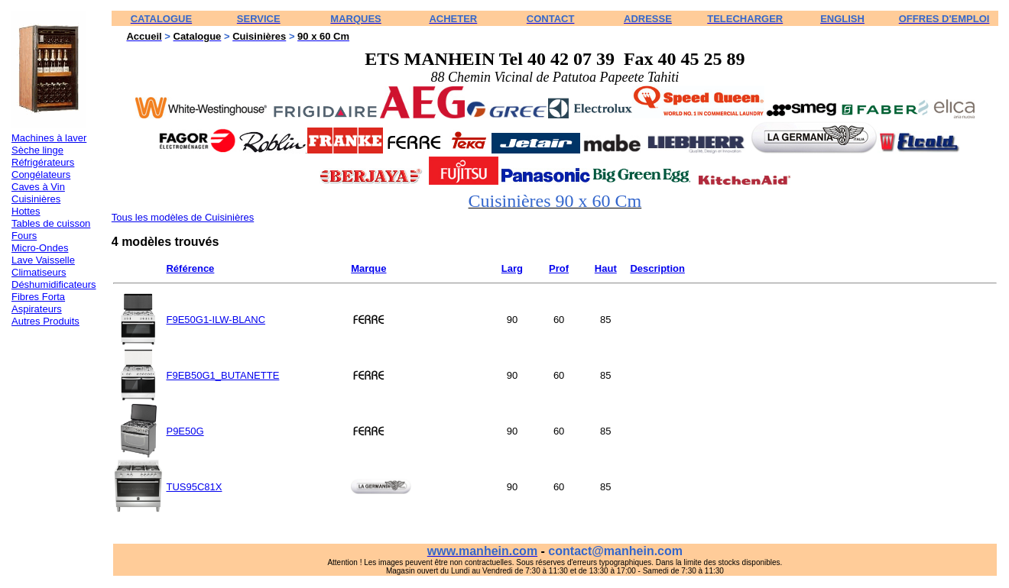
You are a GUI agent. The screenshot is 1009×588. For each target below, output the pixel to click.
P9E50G (184, 431)
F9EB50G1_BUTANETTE (222, 375)
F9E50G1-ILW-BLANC (215, 319)
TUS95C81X (194, 487)
